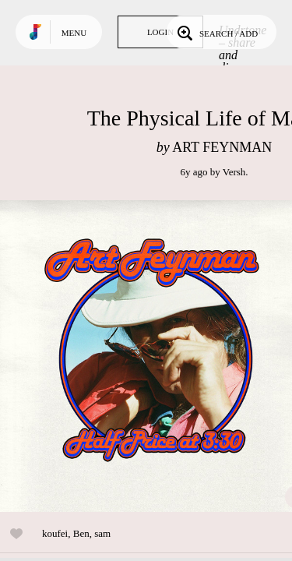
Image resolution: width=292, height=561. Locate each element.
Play (156, 356)
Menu (74, 32)
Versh (234, 172)
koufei (55, 533)
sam (102, 533)
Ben (81, 533)
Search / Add (216, 32)
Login (160, 32)
